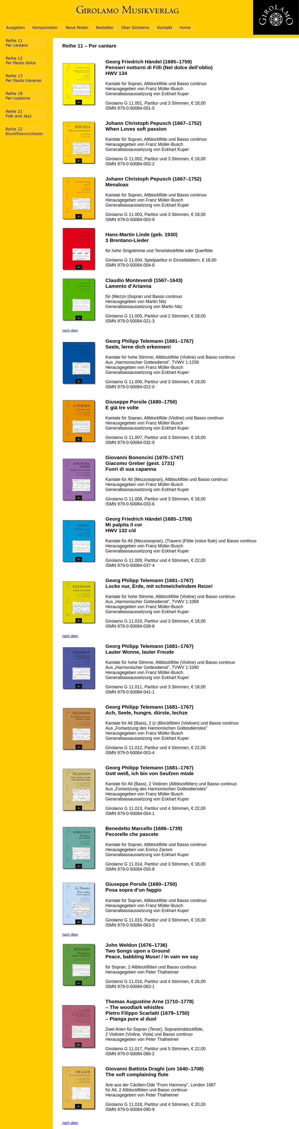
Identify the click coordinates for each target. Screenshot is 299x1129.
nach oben (70, 330)
